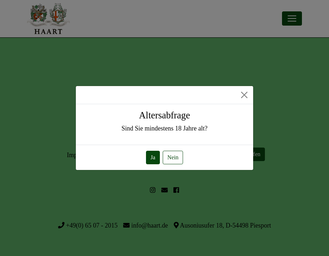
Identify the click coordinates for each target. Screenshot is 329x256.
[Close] (244, 95)
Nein (172, 157)
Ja (153, 157)
